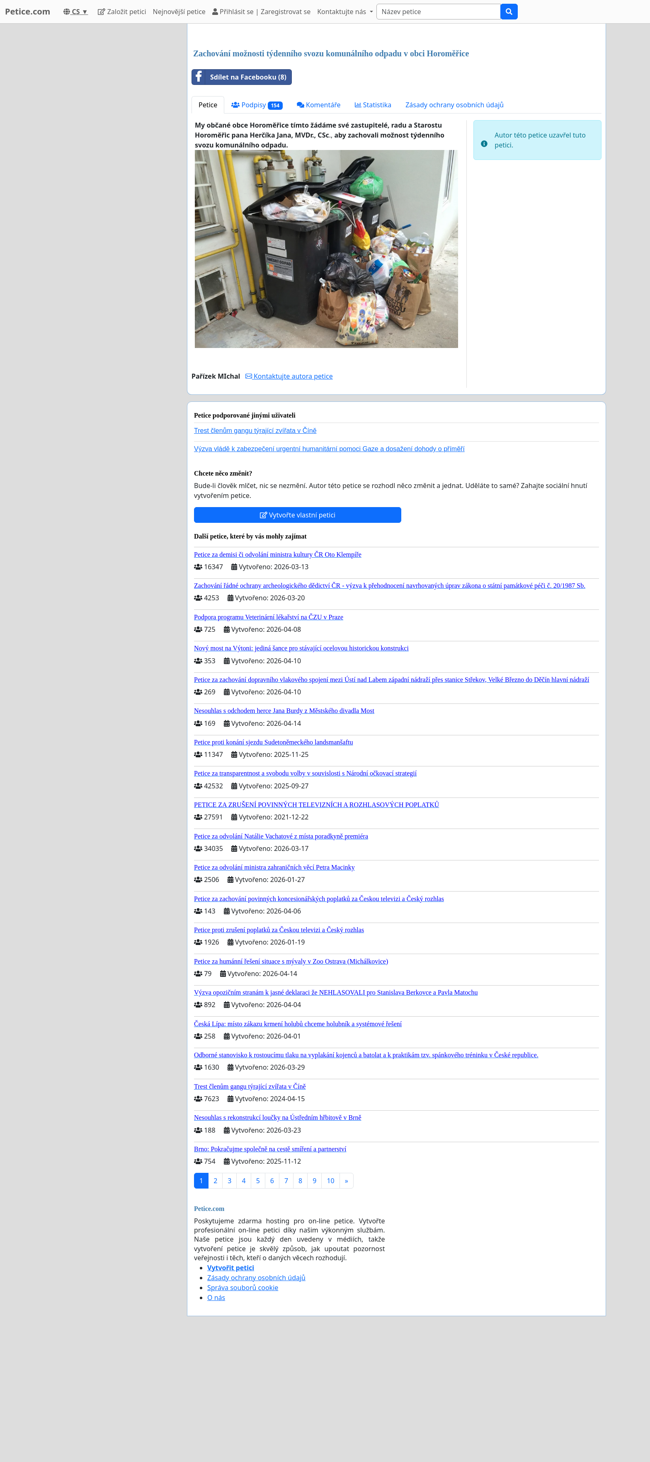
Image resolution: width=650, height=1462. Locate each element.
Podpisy (257, 221)
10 (330, 1296)
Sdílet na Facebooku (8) (239, 193)
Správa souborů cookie (242, 1403)
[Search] (438, 11)
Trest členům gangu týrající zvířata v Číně (255, 546)
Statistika (373, 220)
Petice (208, 220)
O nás (216, 1413)
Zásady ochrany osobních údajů (454, 220)
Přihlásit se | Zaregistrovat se (261, 11)
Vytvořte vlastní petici (298, 631)
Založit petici (122, 11)
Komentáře (319, 220)
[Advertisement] (396, 95)
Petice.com (27, 11)
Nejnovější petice (179, 11)
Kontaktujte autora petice (289, 492)
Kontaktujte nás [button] (342, 11)
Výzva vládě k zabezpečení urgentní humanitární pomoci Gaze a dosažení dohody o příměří (329, 564)
